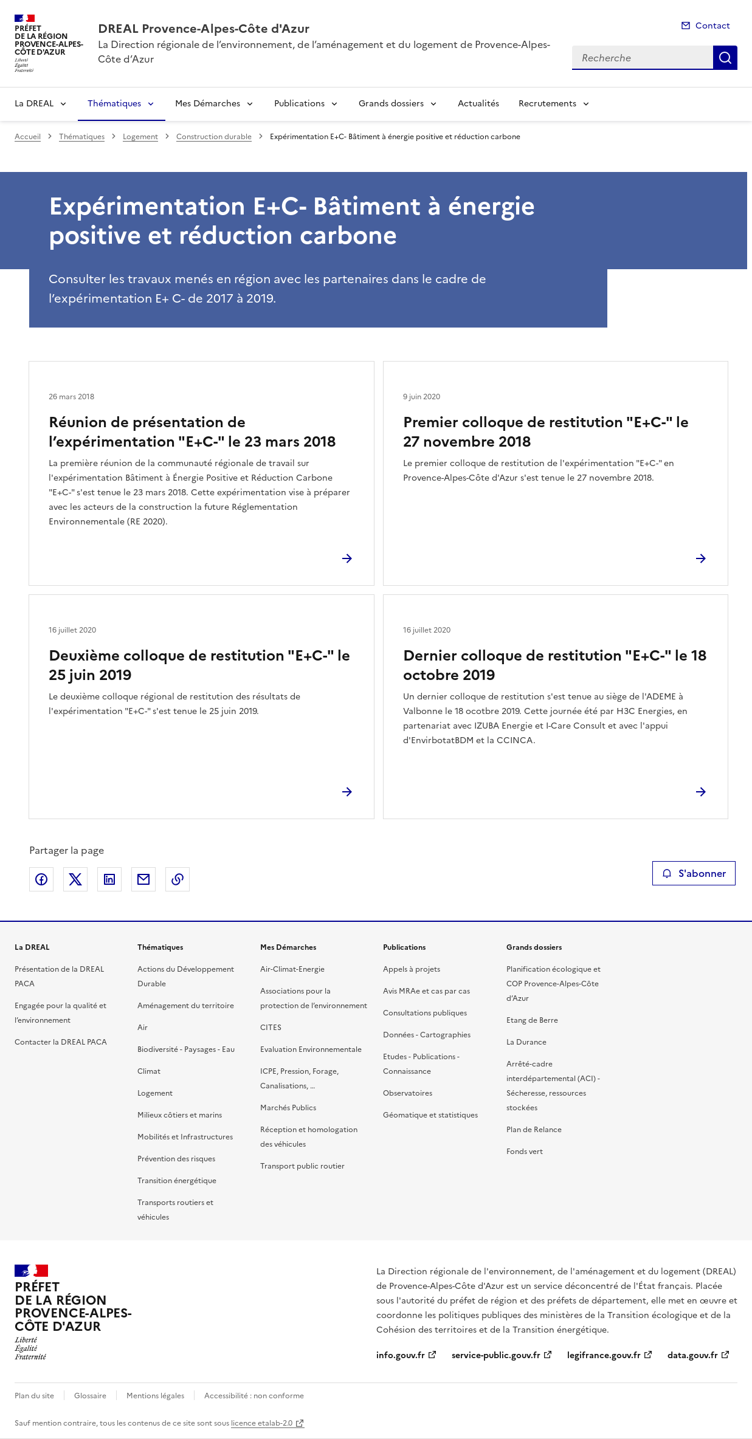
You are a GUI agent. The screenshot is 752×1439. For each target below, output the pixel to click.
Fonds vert (524, 1151)
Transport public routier (302, 1166)
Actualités (478, 103)
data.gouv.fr (692, 1355)
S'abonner (694, 873)
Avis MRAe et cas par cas (426, 991)
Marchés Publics (288, 1107)
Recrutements (547, 103)
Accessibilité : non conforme (254, 1395)
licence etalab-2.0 (261, 1423)
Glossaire (90, 1395)
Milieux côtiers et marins (179, 1115)
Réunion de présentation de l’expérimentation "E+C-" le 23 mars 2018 (192, 432)
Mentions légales (155, 1395)
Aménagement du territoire (185, 1005)
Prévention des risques (176, 1158)
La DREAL (34, 103)
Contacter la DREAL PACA (61, 1042)
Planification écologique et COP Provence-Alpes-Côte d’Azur (553, 984)
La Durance (526, 1042)
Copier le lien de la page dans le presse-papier (177, 879)
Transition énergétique (176, 1180)
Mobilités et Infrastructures (185, 1137)
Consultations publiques (425, 1013)
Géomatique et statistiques (430, 1115)
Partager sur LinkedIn (109, 879)
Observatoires (407, 1093)
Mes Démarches (207, 103)
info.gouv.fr (400, 1355)
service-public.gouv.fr (496, 1355)
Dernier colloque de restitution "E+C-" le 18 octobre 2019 (554, 665)
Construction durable (214, 136)
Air (142, 1027)
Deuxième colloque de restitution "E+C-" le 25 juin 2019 (199, 665)
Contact (712, 25)
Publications (299, 103)
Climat (148, 1071)
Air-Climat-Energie (292, 969)
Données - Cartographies (427, 1034)
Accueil (28, 136)
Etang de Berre (532, 1020)
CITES (270, 1027)
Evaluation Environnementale (311, 1049)
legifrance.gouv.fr (604, 1355)
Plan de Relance (534, 1129)
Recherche (725, 58)
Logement (140, 136)
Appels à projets (411, 969)
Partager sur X (75, 879)
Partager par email (143, 879)
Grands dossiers (391, 103)
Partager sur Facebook (41, 879)
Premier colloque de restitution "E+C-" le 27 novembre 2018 (546, 432)
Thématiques (114, 103)
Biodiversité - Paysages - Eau (186, 1049)
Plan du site (34, 1395)
